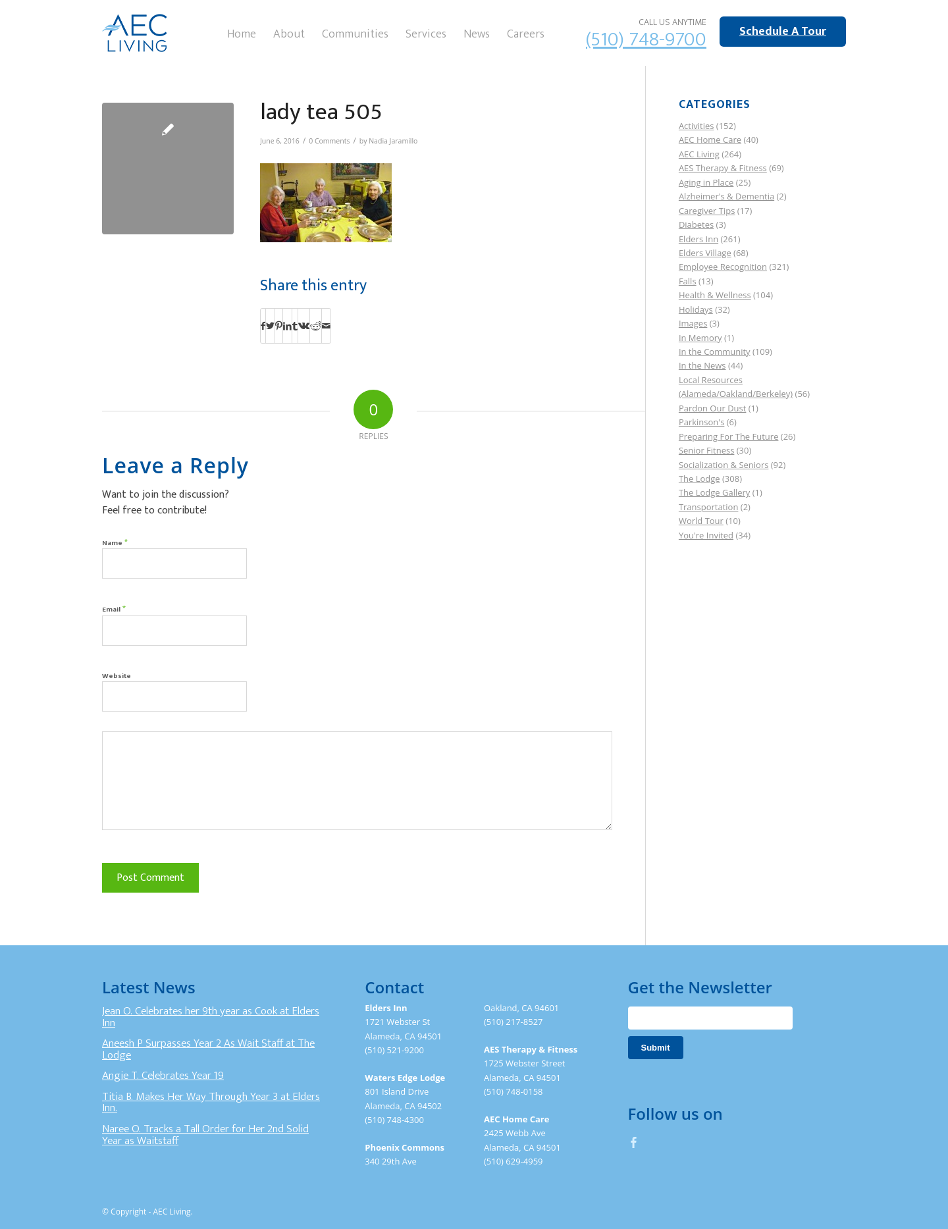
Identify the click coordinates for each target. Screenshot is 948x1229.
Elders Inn (698, 239)
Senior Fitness (706, 450)
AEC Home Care (710, 139)
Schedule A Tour (782, 31)
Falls (688, 281)
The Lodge (699, 478)
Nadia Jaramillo (393, 140)
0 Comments (329, 140)
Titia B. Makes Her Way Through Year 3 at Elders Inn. (211, 1102)
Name (115, 542)
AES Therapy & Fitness (723, 168)
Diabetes (696, 224)
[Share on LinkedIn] (287, 326)
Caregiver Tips (707, 211)
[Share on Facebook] (263, 326)
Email (114, 608)
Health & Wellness (715, 295)
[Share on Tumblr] (295, 326)
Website (116, 676)
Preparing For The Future (729, 436)
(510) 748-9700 (646, 39)
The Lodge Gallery (714, 492)
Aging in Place (706, 182)
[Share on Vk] (303, 326)
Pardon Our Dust (713, 408)
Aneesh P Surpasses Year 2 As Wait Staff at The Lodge (208, 1049)
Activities (696, 126)
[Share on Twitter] (270, 326)
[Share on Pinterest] (278, 326)
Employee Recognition (723, 267)
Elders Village (705, 253)
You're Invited (706, 535)
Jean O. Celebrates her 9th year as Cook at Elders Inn (210, 1017)
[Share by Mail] (326, 326)
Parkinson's (701, 422)
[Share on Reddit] (315, 326)
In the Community (714, 351)
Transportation (709, 507)
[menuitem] (242, 33)
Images (693, 323)
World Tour (701, 521)
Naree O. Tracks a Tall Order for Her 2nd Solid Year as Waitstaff (205, 1135)
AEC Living (699, 154)
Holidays (696, 309)
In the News (702, 365)
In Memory (700, 338)
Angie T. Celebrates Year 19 (163, 1075)
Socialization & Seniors (724, 465)
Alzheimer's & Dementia (726, 196)
